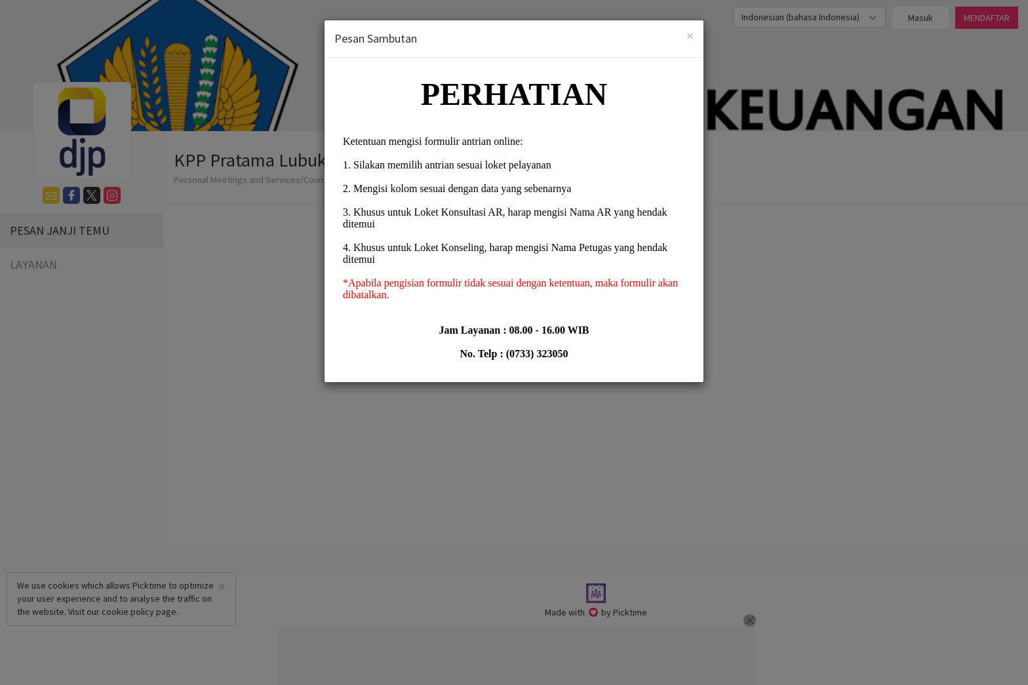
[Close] (690, 36)
